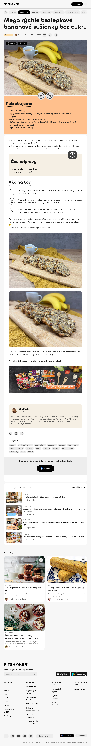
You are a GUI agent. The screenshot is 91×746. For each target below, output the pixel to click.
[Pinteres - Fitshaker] (30, 736)
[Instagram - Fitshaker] (12, 736)
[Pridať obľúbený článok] (44, 35)
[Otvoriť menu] (85, 4)
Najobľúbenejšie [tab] (25, 488)
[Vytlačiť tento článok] (50, 35)
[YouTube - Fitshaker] (18, 736)
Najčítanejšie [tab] (12, 488)
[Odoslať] (34, 674)
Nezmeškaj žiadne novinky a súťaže (18, 670)
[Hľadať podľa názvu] (6, 12)
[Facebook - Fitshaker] (6, 736)
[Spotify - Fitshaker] (24, 736)
